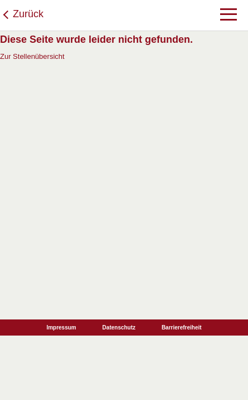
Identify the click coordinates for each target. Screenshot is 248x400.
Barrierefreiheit (182, 327)
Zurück (28, 13)
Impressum (61, 327)
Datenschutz (119, 327)
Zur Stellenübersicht (32, 56)
